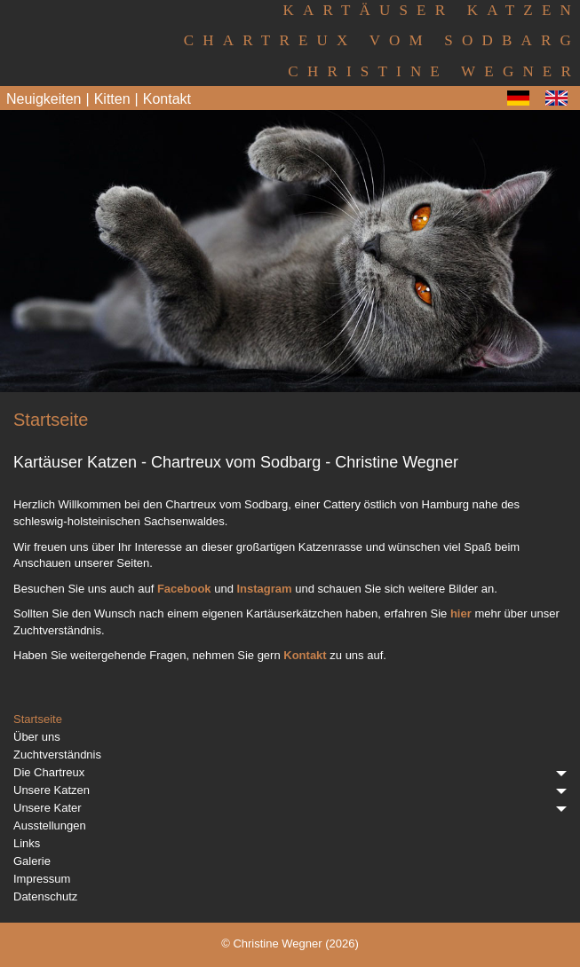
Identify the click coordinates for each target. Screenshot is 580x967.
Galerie (32, 861)
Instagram (264, 588)
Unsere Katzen (290, 790)
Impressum (41, 878)
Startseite (37, 719)
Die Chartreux (290, 772)
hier (461, 613)
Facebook (184, 588)
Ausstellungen (49, 825)
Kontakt (167, 98)
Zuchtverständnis (57, 754)
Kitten (112, 98)
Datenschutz (45, 896)
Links (26, 843)
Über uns (36, 736)
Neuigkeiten (44, 98)
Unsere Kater (290, 807)
